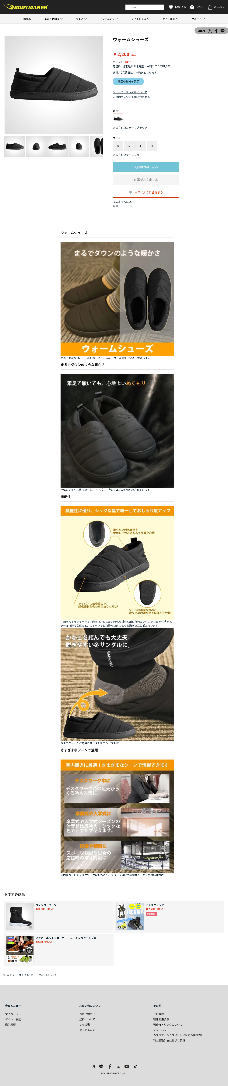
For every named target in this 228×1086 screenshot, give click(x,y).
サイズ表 (84, 1024)
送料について (87, 1019)
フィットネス (138, 18)
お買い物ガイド (88, 1014)
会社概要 (158, 1014)
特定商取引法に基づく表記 (169, 1040)
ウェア (79, 18)
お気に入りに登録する (149, 192)
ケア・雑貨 (169, 18)
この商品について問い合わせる (131, 97)
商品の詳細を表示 (128, 81)
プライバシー (161, 1030)
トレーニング (107, 18)
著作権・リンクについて (167, 1024)
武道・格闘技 (51, 18)
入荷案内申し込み (146, 167)
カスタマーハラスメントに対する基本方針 (178, 1035)
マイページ (11, 1014)
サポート (197, 18)
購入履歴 (10, 1024)
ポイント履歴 (13, 1019)
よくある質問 (87, 1030)
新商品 (27, 18)
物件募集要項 (161, 1019)
